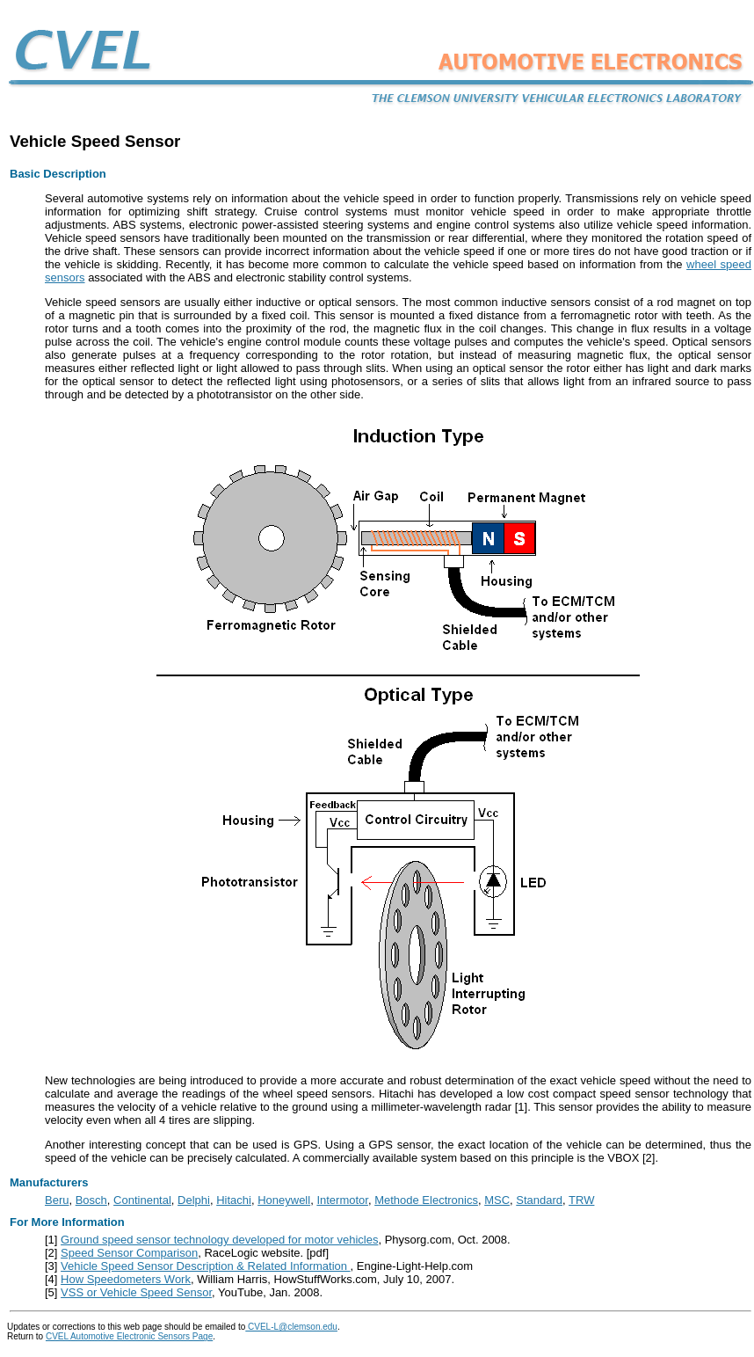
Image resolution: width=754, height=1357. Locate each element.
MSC (497, 1200)
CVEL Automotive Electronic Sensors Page (129, 1336)
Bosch (91, 1200)
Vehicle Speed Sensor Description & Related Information (206, 1266)
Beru (57, 1200)
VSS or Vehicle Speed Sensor (136, 1292)
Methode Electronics (426, 1200)
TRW (581, 1200)
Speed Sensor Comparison (129, 1252)
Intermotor (342, 1200)
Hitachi (233, 1200)
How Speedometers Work (126, 1279)
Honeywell (283, 1200)
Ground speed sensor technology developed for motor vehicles (219, 1239)
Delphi (194, 1200)
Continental (142, 1200)
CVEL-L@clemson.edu (291, 1326)
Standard (539, 1200)
